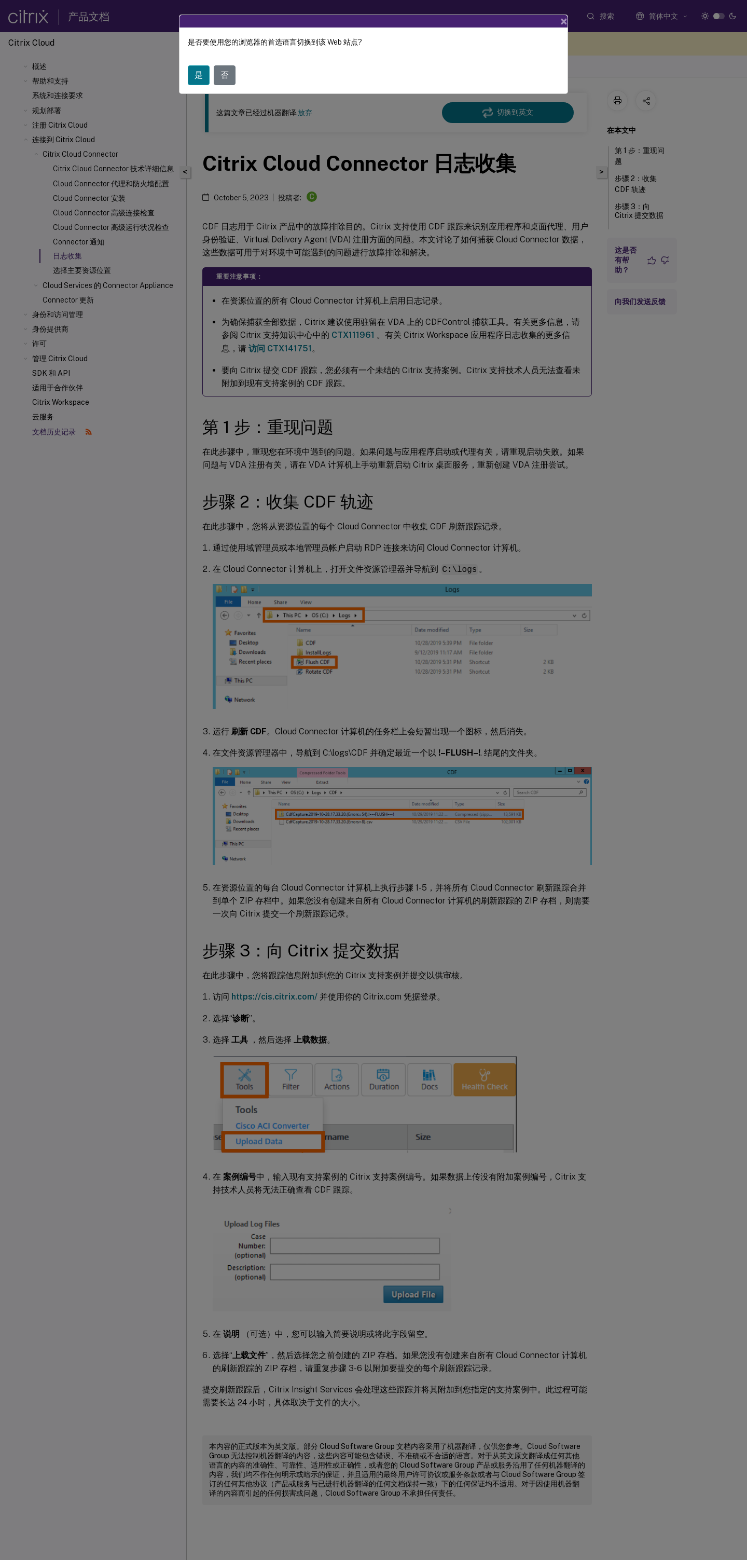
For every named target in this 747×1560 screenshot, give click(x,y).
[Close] (564, 21)
